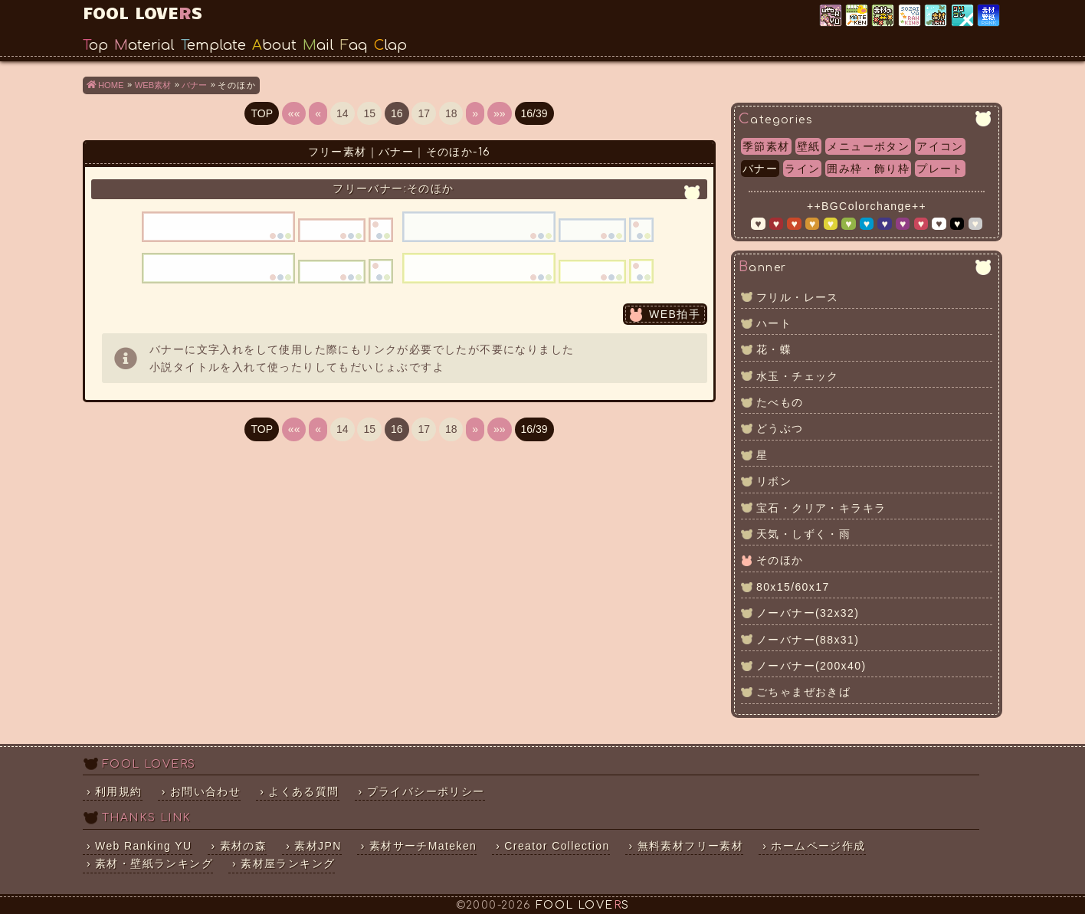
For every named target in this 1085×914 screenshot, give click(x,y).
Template (213, 45)
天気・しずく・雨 (803, 534)
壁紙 (809, 146)
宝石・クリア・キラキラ (821, 508)
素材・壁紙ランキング (989, 16)
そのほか (780, 560)
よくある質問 (303, 791)
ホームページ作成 (818, 846)
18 (451, 113)
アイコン (940, 146)
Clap (390, 45)
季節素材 (766, 146)
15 (369, 113)
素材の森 (243, 846)
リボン (774, 481)
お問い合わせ (205, 791)
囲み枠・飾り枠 (868, 168)
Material (144, 45)
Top (95, 45)
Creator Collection (556, 846)
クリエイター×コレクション (963, 16)
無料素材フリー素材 (691, 846)
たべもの (780, 402)
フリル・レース (797, 297)
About (274, 45)
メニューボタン (868, 146)
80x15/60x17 (793, 587)
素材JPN (936, 16)
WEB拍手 (674, 314)
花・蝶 (774, 349)
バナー (760, 168)
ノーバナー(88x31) (807, 640)
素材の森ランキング (884, 16)
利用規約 (119, 791)
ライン (802, 168)
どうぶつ (780, 428)
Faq (354, 45)
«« (294, 113)
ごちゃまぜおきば (803, 692)
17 (424, 113)
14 (342, 113)
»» (499, 113)
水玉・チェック (797, 376)
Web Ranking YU (831, 16)
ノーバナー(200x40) (811, 666)
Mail (318, 45)
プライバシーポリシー (426, 791)
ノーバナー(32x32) (807, 613)
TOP (262, 113)
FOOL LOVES (142, 12)
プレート (940, 168)
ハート (774, 323)
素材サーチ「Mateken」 (857, 16)
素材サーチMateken (423, 846)
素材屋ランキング (910, 16)
